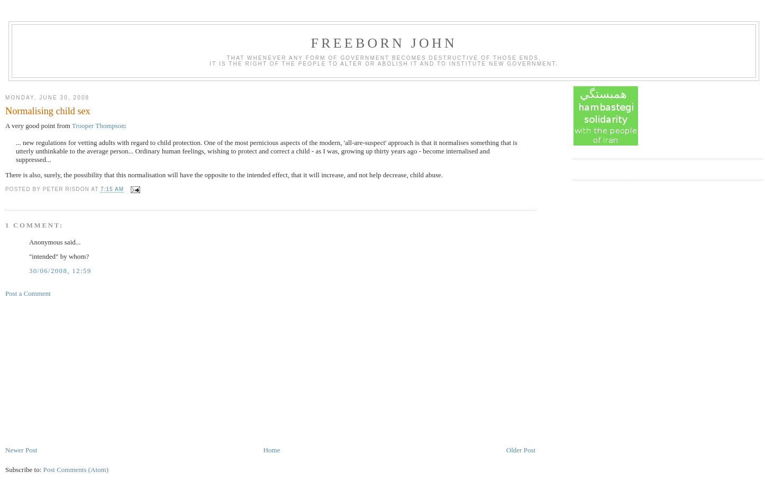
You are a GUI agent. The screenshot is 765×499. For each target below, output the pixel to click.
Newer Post (21, 450)
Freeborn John (384, 43)
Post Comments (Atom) (76, 470)
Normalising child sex (47, 111)
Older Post (520, 450)
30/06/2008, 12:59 (60, 271)
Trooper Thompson (98, 126)
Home (271, 450)
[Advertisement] (84, 371)
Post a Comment (28, 293)
